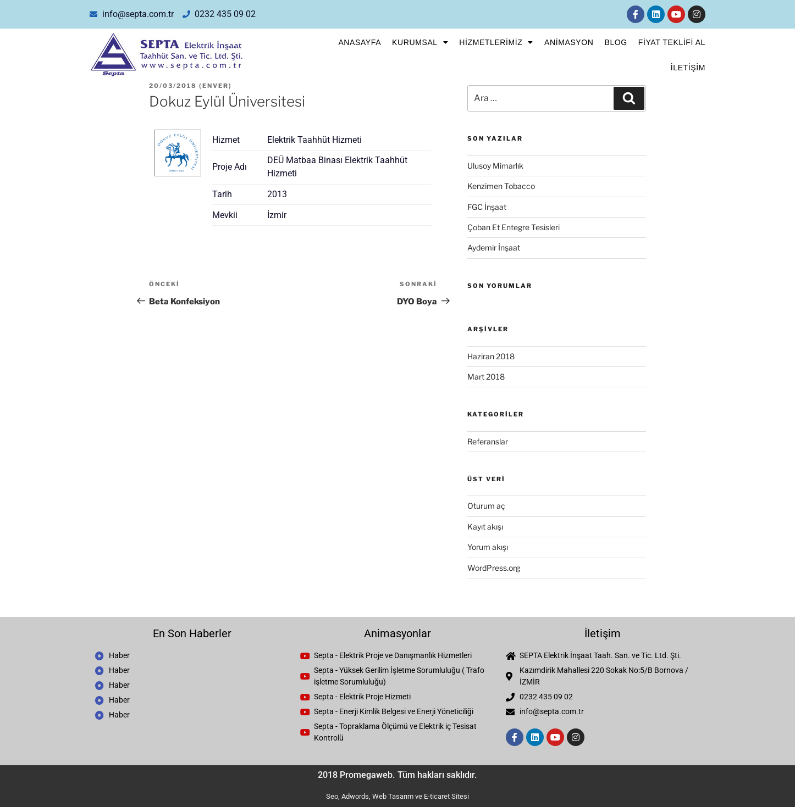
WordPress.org (493, 567)
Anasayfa (359, 42)
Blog (615, 42)
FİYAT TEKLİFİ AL (671, 42)
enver (215, 86)
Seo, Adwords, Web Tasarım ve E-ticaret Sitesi (397, 796)
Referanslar (487, 441)
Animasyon (568, 42)
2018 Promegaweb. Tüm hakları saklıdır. (397, 775)
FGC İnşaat (486, 207)
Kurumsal (420, 42)
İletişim (688, 67)
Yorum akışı (487, 547)
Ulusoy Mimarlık (495, 165)
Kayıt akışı (485, 526)
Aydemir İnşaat (493, 247)
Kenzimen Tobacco (501, 186)
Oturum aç (486, 505)
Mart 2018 (486, 376)
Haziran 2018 (491, 356)
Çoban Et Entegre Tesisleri (513, 227)
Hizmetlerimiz (496, 42)
